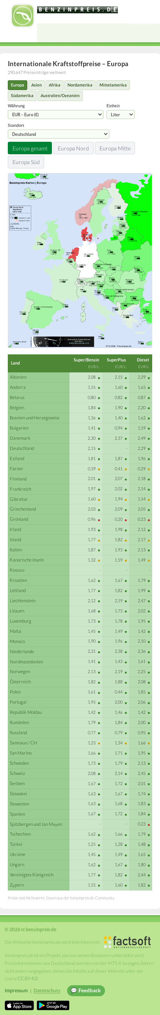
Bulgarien (19, 427)
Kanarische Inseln (27, 559)
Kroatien (18, 580)
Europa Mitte (115, 148)
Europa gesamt (30, 148)
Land (15, 363)
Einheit (121, 111)
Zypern (17, 884)
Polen (15, 691)
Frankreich (20, 488)
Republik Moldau (26, 712)
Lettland (18, 590)
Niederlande (22, 651)
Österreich (20, 681)
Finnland (18, 478)
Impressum (16, 990)
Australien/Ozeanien (60, 95)
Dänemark (20, 438)
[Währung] (55, 114)
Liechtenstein (23, 600)
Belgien (17, 407)
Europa (17, 85)
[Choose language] (134, 7)
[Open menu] (150, 32)
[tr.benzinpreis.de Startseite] (22, 15)
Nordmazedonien (26, 661)
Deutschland (22, 448)
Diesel (143, 360)
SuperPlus (116, 360)
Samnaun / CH (23, 742)
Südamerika (22, 95)
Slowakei (18, 793)
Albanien (18, 376)
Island (15, 539)
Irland (15, 529)
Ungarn (17, 864)
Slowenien (19, 803)
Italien (16, 549)
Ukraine (17, 854)
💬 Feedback (86, 990)
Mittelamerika (113, 85)
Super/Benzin (86, 360)
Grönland (19, 519)
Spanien (17, 813)
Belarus (17, 397)
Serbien (17, 783)
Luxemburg (20, 620)
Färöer (16, 468)
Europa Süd (26, 162)
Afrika (54, 85)
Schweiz (17, 773)
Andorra (18, 387)
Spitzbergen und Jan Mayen (36, 824)
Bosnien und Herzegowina (34, 417)
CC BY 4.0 (27, 978)
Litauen (17, 610)
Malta (15, 631)
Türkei (16, 844)
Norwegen (20, 671)
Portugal (18, 701)
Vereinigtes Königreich (31, 874)
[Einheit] (121, 114)
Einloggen (143, 18)
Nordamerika (80, 85)
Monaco (17, 641)
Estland (17, 458)
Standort (58, 131)
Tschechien (20, 833)
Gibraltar (19, 499)
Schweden (19, 763)
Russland (18, 732)
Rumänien (19, 722)
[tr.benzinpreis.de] (77, 9)
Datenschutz (47, 990)
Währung (55, 111)
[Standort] (58, 134)
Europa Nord (73, 148)
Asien (36, 85)
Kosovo (17, 570)
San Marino (21, 752)
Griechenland (23, 508)
